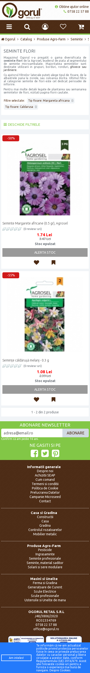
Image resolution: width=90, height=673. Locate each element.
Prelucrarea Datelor (45, 492)
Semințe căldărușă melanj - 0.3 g (25, 360)
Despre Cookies (59, 670)
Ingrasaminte (45, 554)
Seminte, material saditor (45, 563)
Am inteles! (16, 657)
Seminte (77, 39)
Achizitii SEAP (45, 475)
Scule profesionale (45, 596)
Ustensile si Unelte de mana (45, 600)
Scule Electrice (45, 591)
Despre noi (45, 471)
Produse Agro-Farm (51, 39)
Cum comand (45, 479)
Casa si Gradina (44, 513)
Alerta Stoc (45, 252)
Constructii (45, 517)
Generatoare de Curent (45, 587)
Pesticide (45, 550)
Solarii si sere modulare (45, 567)
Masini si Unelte (44, 579)
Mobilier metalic (45, 534)
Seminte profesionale (45, 558)
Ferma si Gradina (45, 583)
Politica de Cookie (45, 488)
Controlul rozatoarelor (45, 530)
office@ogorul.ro (46, 629)
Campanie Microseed (45, 497)
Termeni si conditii (45, 484)
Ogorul (8, 39)
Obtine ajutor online (72, 7)
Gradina (45, 525)
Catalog (26, 39)
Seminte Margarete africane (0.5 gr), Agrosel (35, 223)
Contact (45, 501)
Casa (45, 521)
